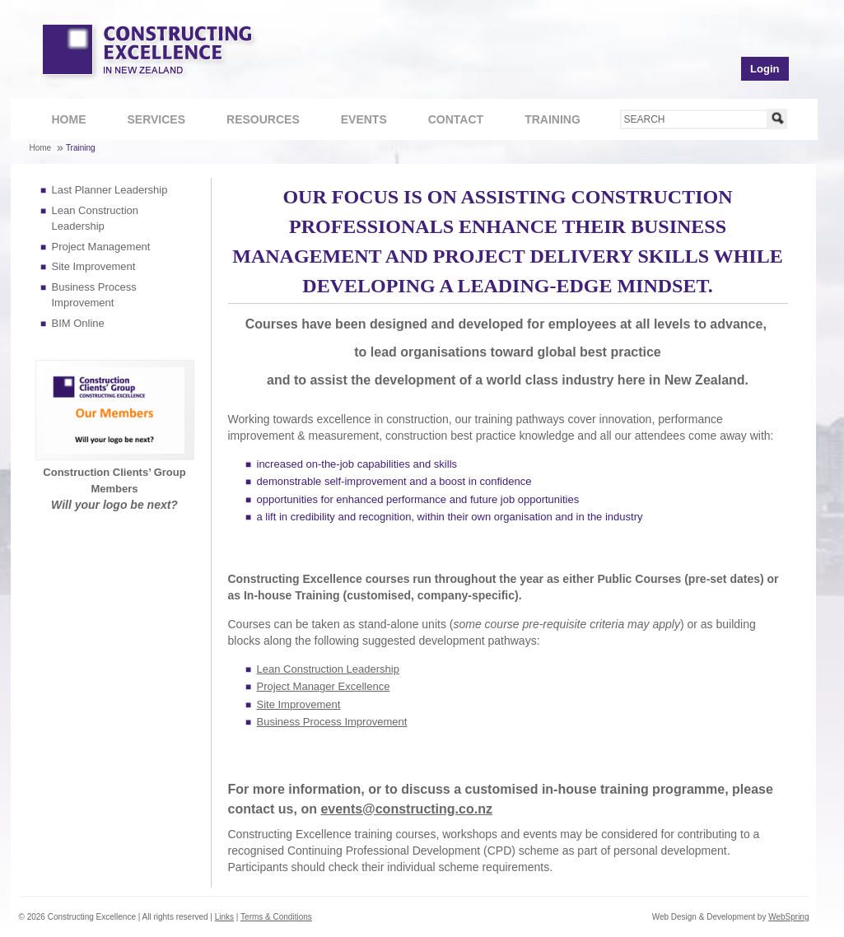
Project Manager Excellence (323, 686)
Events (364, 119)
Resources (254, 121)
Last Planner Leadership (110, 190)
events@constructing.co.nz (406, 809)
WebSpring (788, 916)
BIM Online (78, 323)
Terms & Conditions (276, 916)
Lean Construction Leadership (328, 669)
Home (69, 119)
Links (224, 916)
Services (148, 121)
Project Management (101, 246)
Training (544, 121)
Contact (447, 121)
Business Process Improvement (332, 722)
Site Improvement (94, 266)
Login (764, 69)
